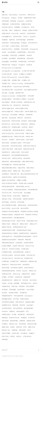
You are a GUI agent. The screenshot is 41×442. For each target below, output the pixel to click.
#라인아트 (22, 305)
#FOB (25, 327)
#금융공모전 (26, 277)
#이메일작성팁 (22, 61)
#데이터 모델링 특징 (7, 111)
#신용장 (12, 327)
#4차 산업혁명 (30, 286)
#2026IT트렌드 (17, 36)
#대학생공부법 (21, 58)
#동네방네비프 (6, 155)
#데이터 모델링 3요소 (31, 111)
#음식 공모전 (5, 143)
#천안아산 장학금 (17, 158)
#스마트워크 (31, 318)
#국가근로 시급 (18, 258)
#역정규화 (22, 286)
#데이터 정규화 (15, 121)
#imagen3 (22, 65)
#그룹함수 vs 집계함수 (25, 74)
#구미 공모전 (26, 143)
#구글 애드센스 (27, 336)
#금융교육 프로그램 (28, 149)
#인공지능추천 (6, 121)
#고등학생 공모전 (7, 308)
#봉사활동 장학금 (7, 299)
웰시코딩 (4, 2)
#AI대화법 (16, 49)
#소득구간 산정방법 (7, 189)
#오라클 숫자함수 (13, 293)
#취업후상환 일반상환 (20, 189)
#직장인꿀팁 (12, 289)
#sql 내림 (4, 93)
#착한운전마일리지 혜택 (8, 230)
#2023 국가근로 (19, 133)
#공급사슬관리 (20, 311)
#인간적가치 (27, 118)
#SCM (29, 330)
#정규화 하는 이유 (7, 105)
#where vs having (17, 83)
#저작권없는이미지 (26, 283)
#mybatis (5, 311)
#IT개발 (14, 314)
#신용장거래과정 (28, 243)
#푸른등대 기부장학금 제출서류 (10, 211)
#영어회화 (4, 339)
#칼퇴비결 (12, 40)
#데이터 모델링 (6, 333)
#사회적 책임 (15, 333)
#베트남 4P (15, 224)
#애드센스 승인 (13, 324)
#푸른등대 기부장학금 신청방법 (29, 211)
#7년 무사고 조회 (6, 193)
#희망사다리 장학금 (15, 264)
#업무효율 (13, 21)
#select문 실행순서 (23, 77)
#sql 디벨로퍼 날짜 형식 (30, 90)
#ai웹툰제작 (21, 55)
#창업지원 (19, 327)
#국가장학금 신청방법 (8, 302)
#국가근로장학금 (17, 308)
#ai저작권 (24, 127)
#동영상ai (21, 115)
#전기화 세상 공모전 (16, 146)
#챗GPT (31, 127)
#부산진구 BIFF (6, 158)
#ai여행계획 (13, 61)
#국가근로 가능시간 (7, 258)
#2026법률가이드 (7, 36)
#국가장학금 (22, 324)
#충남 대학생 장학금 (27, 161)
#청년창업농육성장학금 (8, 271)
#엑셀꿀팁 (17, 27)
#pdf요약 (29, 55)
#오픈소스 (19, 336)
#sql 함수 (4, 293)
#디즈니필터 (5, 46)
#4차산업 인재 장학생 (19, 164)
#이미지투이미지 (32, 43)
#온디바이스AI (6, 124)
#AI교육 (18, 271)
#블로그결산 (5, 327)
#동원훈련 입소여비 (7, 136)
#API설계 (24, 121)
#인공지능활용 (32, 121)
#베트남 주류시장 (7, 227)
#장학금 (12, 336)
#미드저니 (4, 140)
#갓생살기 (12, 140)
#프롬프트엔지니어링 (30, 18)
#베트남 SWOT (24, 224)
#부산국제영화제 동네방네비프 (19, 155)
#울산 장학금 (21, 168)
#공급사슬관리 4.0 (7, 236)
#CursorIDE (15, 33)
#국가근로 (25, 280)
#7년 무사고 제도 (17, 193)
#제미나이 (20, 118)
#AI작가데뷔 (24, 46)
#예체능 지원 (16, 171)
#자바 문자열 (5, 268)
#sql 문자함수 (21, 289)
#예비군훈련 (22, 330)
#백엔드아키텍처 (32, 30)
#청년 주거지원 (21, 221)
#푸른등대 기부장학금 (31, 214)
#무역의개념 (20, 202)
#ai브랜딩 (4, 58)
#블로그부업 (31, 327)
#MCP (10, 30)
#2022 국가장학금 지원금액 (9, 183)
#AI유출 (24, 30)
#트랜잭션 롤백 (16, 127)
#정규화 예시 (25, 105)
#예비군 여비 (29, 136)
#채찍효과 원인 (32, 261)
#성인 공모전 (5, 146)
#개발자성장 (5, 24)
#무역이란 (13, 202)
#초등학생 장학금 (32, 205)
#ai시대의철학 (12, 52)
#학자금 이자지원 (7, 196)
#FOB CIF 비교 (29, 246)
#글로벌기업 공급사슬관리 (9, 239)
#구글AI (4, 283)
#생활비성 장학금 (26, 24)
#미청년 (20, 18)
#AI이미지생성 (15, 124)
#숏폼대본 (4, 40)
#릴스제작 (4, 118)
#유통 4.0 (27, 252)
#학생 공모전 (30, 314)
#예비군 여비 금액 (19, 136)
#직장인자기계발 (32, 324)
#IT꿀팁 (4, 277)
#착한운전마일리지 (7, 296)
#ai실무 (4, 52)
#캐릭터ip (32, 124)
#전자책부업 (26, 264)
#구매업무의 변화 (7, 252)
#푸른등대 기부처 (19, 214)
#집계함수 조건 (6, 83)
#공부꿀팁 (16, 283)
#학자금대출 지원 (7, 164)
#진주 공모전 (29, 140)
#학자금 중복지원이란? (8, 186)
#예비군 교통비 (30, 133)
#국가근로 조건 (31, 255)
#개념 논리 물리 (19, 111)
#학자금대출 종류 (32, 189)
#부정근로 (29, 130)
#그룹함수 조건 (26, 80)
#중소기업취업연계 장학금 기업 (29, 174)
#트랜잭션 (24, 318)
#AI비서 (35, 283)
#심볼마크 (31, 333)
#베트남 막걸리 (6, 224)
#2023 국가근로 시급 (8, 133)
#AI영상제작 (29, 115)
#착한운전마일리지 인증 (19, 227)
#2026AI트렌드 (31, 33)
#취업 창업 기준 (14, 174)
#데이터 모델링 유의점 (21, 108)
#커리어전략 (31, 61)
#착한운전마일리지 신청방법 (10, 233)
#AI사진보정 (12, 118)
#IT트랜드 (11, 277)
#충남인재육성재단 (15, 161)
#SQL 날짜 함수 (26, 171)
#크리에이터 (23, 333)
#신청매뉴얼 (5, 174)
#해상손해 (20, 239)
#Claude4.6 (20, 21)
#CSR (32, 27)
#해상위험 (28, 239)
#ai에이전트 (29, 21)
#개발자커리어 (26, 274)
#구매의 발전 (25, 249)
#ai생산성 (29, 65)
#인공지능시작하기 (7, 49)
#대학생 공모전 (6, 314)
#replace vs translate (8, 96)
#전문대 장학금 (24, 299)
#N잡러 (33, 274)
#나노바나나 (22, 15)
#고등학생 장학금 (15, 24)
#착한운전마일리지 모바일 (24, 230)
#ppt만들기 (30, 305)
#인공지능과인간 (28, 268)
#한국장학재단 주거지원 (8, 221)
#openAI (24, 271)
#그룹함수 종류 (6, 80)
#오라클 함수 (23, 293)
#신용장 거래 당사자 (18, 246)
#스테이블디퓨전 (6, 130)
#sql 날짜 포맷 (18, 90)
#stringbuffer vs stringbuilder (11, 71)
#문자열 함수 (21, 314)
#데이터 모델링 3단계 (8, 108)
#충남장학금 (5, 161)
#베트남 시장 (32, 271)
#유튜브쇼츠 (5, 264)
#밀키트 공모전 (20, 140)
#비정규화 (4, 289)
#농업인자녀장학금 (7, 218)
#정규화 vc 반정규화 (16, 102)
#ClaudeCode (34, 49)
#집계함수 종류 (16, 80)
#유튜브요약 (24, 124)
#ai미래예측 (12, 58)
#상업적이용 (18, 277)
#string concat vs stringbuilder (11, 68)
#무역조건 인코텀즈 (14, 249)
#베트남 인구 (17, 280)
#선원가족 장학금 (7, 177)
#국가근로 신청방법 (19, 255)
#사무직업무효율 (20, 40)
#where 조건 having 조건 (9, 77)
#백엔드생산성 (6, 33)
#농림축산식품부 (30, 302)
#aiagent (14, 65)
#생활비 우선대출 (21, 180)
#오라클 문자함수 (21, 96)
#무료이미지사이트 (14, 318)
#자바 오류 (14, 286)
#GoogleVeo (6, 18)
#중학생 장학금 (22, 205)
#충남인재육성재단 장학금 (9, 168)
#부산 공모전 (25, 152)
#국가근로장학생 (18, 296)
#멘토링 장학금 (31, 321)
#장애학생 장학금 (24, 233)
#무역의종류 (5, 202)
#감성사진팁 (13, 55)
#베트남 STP (33, 224)
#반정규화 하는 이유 (29, 102)
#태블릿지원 (25, 196)
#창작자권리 (30, 58)
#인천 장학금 (16, 196)
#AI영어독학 (30, 40)
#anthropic (5, 115)
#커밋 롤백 (31, 96)
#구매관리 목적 (28, 258)
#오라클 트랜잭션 (7, 99)
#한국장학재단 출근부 (19, 130)
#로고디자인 (5, 336)
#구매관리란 (5, 261)
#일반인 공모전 (15, 152)
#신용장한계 (18, 243)
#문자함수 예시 (20, 93)
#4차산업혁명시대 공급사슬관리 (22, 236)
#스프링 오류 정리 (7, 74)
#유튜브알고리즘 (6, 274)
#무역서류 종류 (17, 199)
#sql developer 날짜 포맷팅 (21, 86)
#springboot (29, 296)
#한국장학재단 (14, 321)
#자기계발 (4, 30)
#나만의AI (32, 36)
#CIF (27, 311)
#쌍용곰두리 (33, 233)
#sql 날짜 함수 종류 (7, 90)
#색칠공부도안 (6, 286)
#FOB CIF (5, 249)
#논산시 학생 (15, 208)
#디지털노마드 (25, 27)
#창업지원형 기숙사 (32, 221)
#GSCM (35, 236)
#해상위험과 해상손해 (8, 243)
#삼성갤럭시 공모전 (16, 143)
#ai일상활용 (5, 61)
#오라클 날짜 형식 (29, 83)
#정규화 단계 (17, 105)
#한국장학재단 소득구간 (22, 186)
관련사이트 (4, 391)
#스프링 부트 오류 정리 (28, 71)
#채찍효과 (22, 321)
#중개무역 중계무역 (28, 199)
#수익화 (10, 283)
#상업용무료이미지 (7, 280)
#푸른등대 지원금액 (7, 214)
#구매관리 (4, 324)
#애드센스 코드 (6, 330)
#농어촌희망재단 (28, 308)
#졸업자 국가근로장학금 (8, 180)
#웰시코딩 (4, 15)
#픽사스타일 (31, 52)
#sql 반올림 (27, 193)
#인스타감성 (33, 280)
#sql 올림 (11, 93)
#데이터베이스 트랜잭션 (19, 99)
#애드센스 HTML (7, 199)
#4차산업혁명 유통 (18, 252)
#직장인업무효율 (14, 43)
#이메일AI (24, 43)
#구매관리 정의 (14, 261)
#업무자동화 (5, 21)
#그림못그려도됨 (14, 46)
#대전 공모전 (18, 149)
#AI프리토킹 (5, 43)
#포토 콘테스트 (19, 302)
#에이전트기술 (6, 65)
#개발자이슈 (17, 30)
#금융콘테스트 (6, 152)
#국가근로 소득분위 (7, 255)
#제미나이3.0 (31, 15)
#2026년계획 (24, 49)
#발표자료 (14, 330)
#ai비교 (15, 74)
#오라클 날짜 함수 (7, 86)
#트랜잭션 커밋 (6, 127)
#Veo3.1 (25, 36)
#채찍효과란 (23, 261)
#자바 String (16, 274)
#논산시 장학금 (6, 208)
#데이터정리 (26, 158)
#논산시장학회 (24, 208)
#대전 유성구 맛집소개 (29, 146)
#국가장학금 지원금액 (17, 268)
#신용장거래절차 (6, 246)
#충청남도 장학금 (7, 171)
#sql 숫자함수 (30, 289)
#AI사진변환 (13, 115)
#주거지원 (16, 299)
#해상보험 (4, 318)
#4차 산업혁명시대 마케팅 (9, 205)
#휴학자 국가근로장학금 (19, 177)
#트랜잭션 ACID (6, 305)
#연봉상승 (12, 311)
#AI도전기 (23, 33)
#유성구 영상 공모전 (7, 149)
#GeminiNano (13, 15)
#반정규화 (15, 305)
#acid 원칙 (31, 99)
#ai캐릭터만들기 (21, 52)
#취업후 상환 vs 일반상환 (26, 183)
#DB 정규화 (5, 321)
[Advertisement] (20, 364)
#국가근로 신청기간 (7, 27)
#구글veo (13, 18)
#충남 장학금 (30, 168)
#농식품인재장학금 (19, 218)
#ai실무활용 (5, 55)
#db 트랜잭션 (5, 102)
